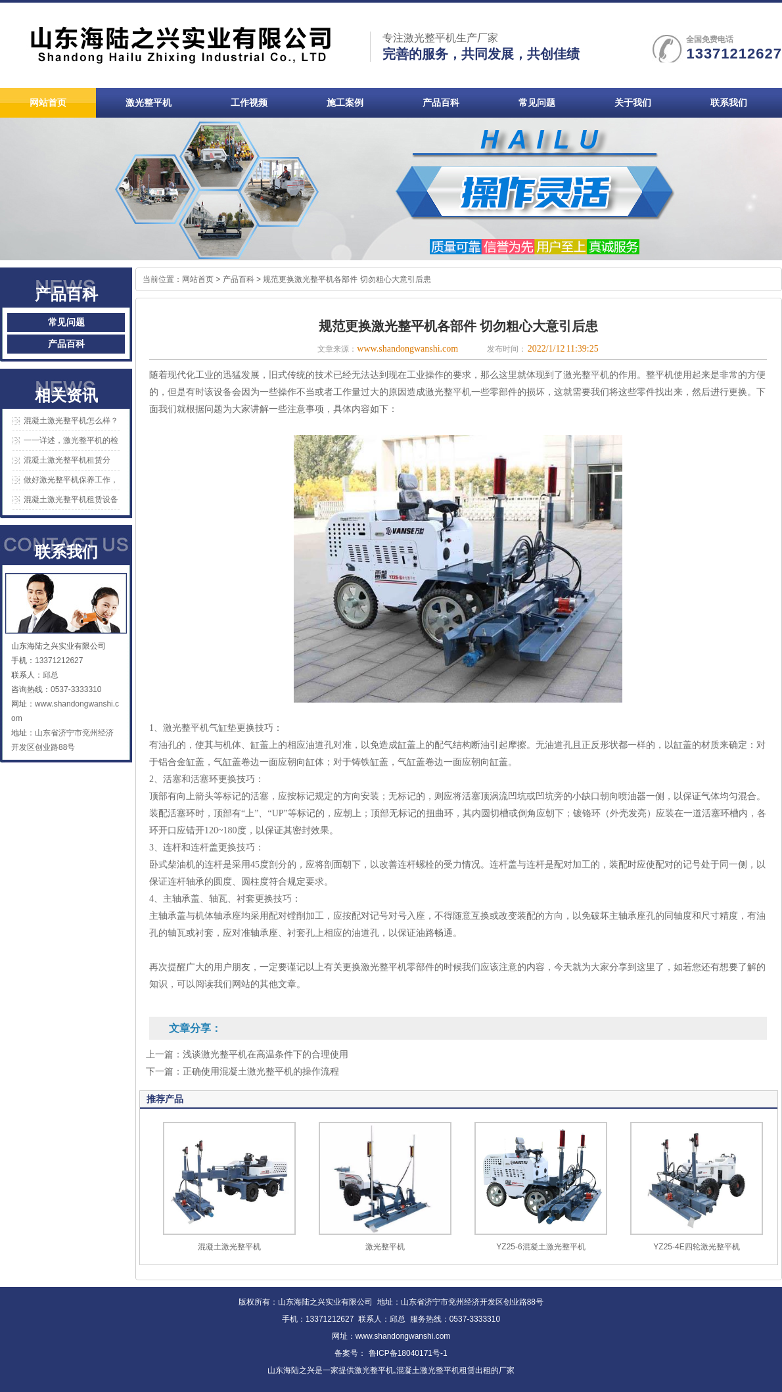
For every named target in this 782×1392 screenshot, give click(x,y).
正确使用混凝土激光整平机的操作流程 (261, 1072)
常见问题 (66, 322)
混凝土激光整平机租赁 (435, 1370)
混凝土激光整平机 (229, 1246)
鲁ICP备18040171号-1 (406, 1353)
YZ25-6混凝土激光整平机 (540, 1246)
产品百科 (66, 344)
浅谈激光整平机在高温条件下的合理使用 (265, 1054)
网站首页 (198, 279)
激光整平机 (385, 1246)
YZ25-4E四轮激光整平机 (696, 1246)
